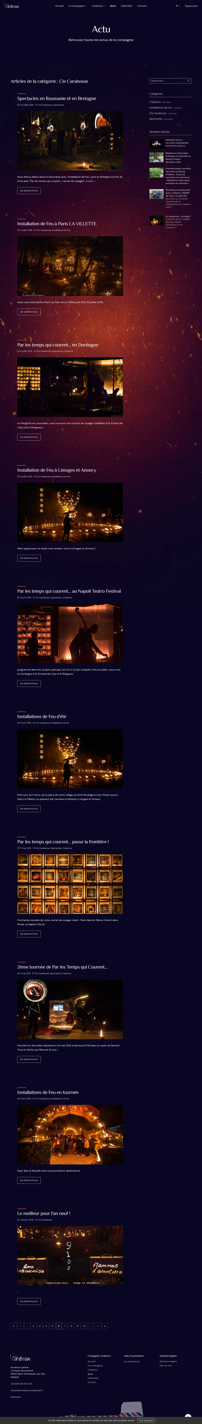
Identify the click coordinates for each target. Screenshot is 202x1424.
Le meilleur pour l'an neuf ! (43, 1213)
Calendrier (93, 1378)
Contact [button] (142, 5)
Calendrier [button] (127, 5)
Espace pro (191, 5)
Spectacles (58, 105)
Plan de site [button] (166, 1366)
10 (94, 1326)
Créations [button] (98, 5)
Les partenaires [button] (132, 1361)
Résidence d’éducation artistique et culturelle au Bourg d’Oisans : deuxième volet (178, 157)
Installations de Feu (61, 230)
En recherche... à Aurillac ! (178, 216)
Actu (90, 1374)
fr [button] (178, 5)
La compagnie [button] (78, 5)
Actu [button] (113, 5)
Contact (92, 1382)
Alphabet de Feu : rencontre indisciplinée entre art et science (177, 143)
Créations (68, 351)
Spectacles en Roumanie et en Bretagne (56, 98)
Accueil (91, 1361)
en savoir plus (29, 190)
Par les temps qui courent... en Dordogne (57, 345)
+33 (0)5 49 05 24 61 (21, 1384)
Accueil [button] (59, 5)
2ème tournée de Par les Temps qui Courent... (62, 967)
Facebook (16, 1397)
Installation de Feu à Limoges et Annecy (56, 470)
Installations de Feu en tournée (47, 1092)
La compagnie (95, 1366)
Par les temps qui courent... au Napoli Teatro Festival (69, 591)
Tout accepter (146, 1420)
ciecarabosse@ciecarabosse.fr (27, 1390)
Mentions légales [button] (168, 1361)
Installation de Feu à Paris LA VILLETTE (57, 223)
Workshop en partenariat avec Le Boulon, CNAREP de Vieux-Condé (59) (178, 193)
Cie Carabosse (45, 105)
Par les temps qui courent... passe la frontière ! (63, 841)
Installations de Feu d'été (41, 716)
